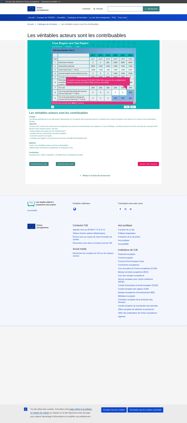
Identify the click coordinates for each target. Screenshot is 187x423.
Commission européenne (128, 265)
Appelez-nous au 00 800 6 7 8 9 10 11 (89, 230)
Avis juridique (123, 240)
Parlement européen (126, 254)
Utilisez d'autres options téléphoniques (89, 233)
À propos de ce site (126, 230)
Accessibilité (123, 244)
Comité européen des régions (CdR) (133, 289)
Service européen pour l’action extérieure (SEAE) (135, 280)
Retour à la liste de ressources (95, 176)
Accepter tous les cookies (114, 410)
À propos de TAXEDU (46, 18)
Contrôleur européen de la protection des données (135, 301)
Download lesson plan (39, 164)
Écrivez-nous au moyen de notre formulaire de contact (92, 238)
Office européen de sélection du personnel (136, 309)
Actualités (61, 18)
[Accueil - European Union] (38, 8)
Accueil (32, 18)
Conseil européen (125, 258)
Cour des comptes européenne (131, 276)
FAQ (114, 18)
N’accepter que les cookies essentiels (145, 410)
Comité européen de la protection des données (138, 306)
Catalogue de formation (77, 18)
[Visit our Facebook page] (120, 208)
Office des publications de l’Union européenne (137, 313)
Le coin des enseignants (99, 18)
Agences (121, 316)
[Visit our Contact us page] (130, 208)
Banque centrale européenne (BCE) (133, 272)
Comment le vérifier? (50, 2)
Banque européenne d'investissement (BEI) (136, 292)
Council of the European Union (131, 261)
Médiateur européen (126, 296)
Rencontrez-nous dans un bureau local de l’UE (92, 243)
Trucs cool (122, 18)
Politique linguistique (126, 233)
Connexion (86, 9)
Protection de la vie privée (129, 237)
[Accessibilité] (32, 210)
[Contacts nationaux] (74, 208)
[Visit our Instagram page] (125, 208)
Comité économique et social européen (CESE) (138, 285)
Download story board (65, 164)
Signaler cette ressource (148, 164)
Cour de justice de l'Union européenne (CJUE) (137, 268)
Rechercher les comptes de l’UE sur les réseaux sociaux (93, 254)
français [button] (98, 9)
